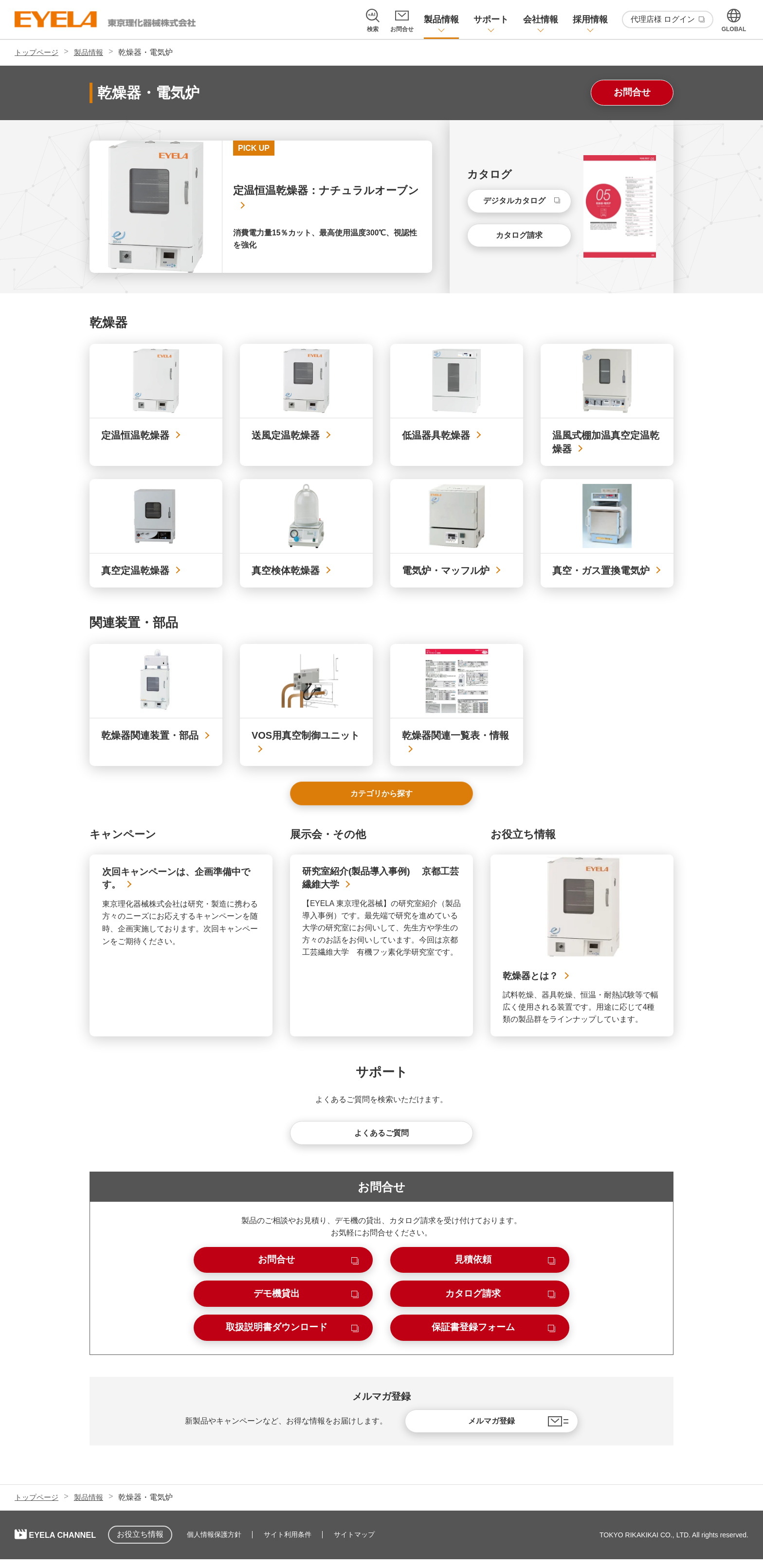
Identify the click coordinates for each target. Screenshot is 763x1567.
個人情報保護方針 (232, 1543)
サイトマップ (372, 1543)
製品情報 (92, 52)
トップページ (38, 52)
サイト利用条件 (306, 1543)
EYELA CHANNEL (73, 1542)
